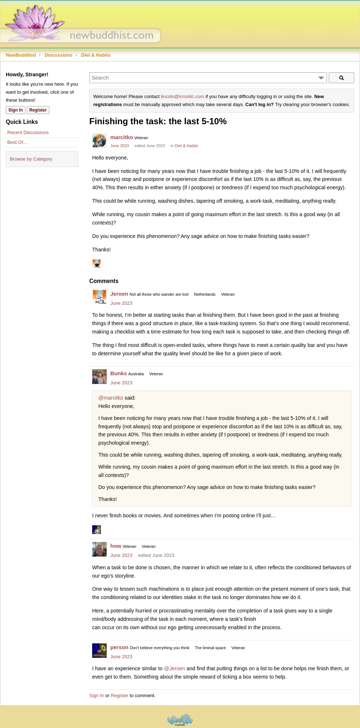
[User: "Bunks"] (99, 376)
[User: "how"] (99, 549)
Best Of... (17, 142)
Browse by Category (31, 159)
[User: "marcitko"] (99, 140)
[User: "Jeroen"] (99, 297)
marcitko (121, 137)
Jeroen (119, 294)
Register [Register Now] (38, 110)
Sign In (96, 695)
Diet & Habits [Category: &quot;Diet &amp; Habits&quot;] (186, 145)
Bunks (118, 373)
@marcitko (110, 398)
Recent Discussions (28, 132)
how (115, 546)
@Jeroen (174, 668)
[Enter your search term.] (208, 77)
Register (119, 695)
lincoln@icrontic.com (182, 96)
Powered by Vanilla (180, 720)
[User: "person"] (99, 650)
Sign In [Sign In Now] (15, 110)
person (119, 647)
